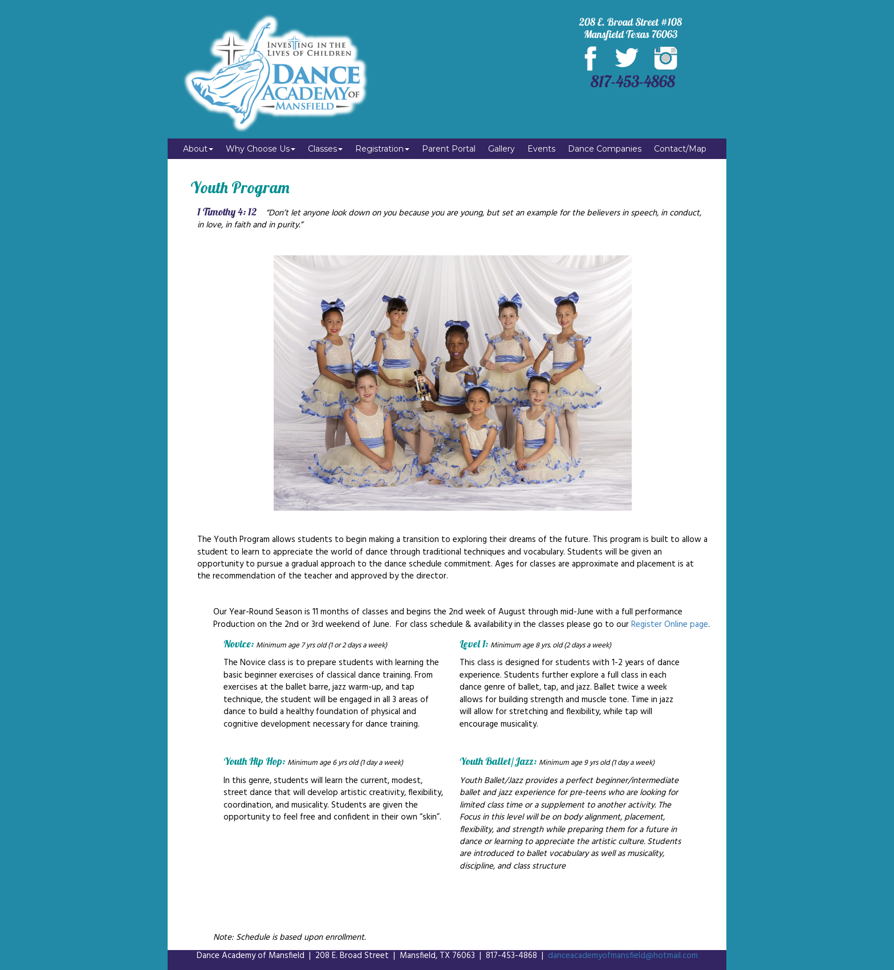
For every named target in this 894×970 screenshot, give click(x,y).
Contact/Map (680, 149)
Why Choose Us (260, 149)
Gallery (501, 149)
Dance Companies (604, 149)
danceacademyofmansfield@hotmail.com (623, 956)
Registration (382, 149)
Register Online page (669, 624)
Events (541, 149)
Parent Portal (449, 149)
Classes (325, 149)
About (198, 149)
